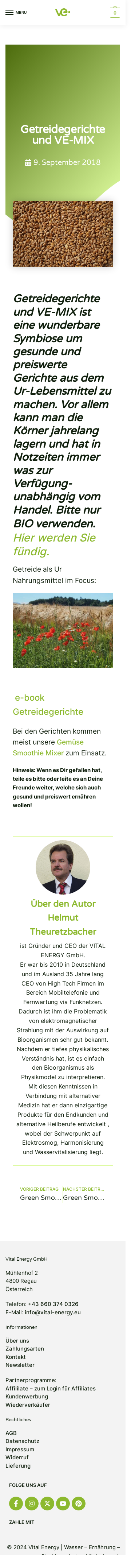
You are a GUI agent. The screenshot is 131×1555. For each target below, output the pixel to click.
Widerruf (17, 1457)
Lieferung (18, 1465)
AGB (11, 1433)
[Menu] (16, 12)
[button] (114, 13)
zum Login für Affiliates (65, 1388)
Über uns (17, 1340)
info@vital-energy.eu (53, 1312)
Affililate (16, 1388)
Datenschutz (22, 1441)
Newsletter (20, 1364)
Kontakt (15, 1356)
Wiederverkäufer (27, 1404)
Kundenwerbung (26, 1396)
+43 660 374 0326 (53, 1304)
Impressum (19, 1449)
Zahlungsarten (24, 1348)
